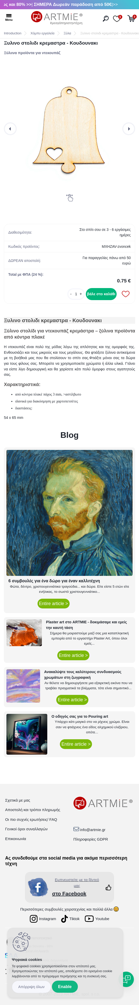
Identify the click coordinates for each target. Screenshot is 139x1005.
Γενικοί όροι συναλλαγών (26, 829)
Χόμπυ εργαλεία (42, 33)
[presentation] (10, 128)
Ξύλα (67, 33)
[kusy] (76, 294)
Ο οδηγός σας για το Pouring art (79, 716)
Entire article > (53, 603)
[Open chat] (126, 979)
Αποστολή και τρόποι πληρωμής (32, 809)
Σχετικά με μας (17, 800)
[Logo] (56, 18)
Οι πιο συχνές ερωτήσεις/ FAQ (31, 819)
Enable (64, 986)
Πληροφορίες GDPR (90, 839)
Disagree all (31, 987)
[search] (106, 19)
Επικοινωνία (15, 838)
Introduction (12, 33)
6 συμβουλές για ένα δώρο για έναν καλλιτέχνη (54, 581)
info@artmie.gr (93, 829)
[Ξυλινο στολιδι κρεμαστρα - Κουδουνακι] (69, 128)
